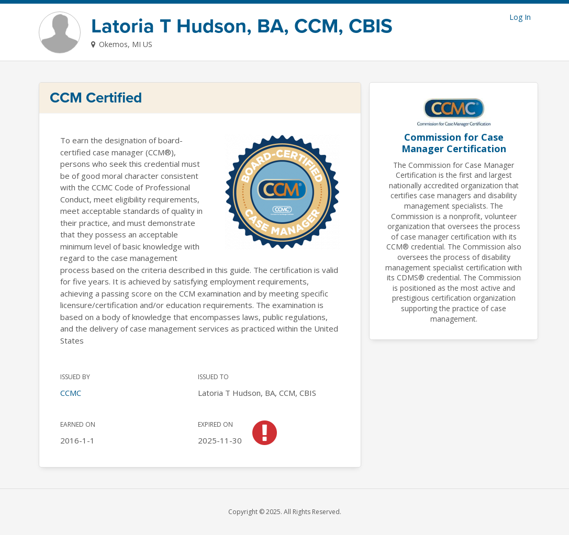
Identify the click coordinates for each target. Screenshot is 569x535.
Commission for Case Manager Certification (453, 143)
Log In (520, 17)
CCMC (70, 393)
